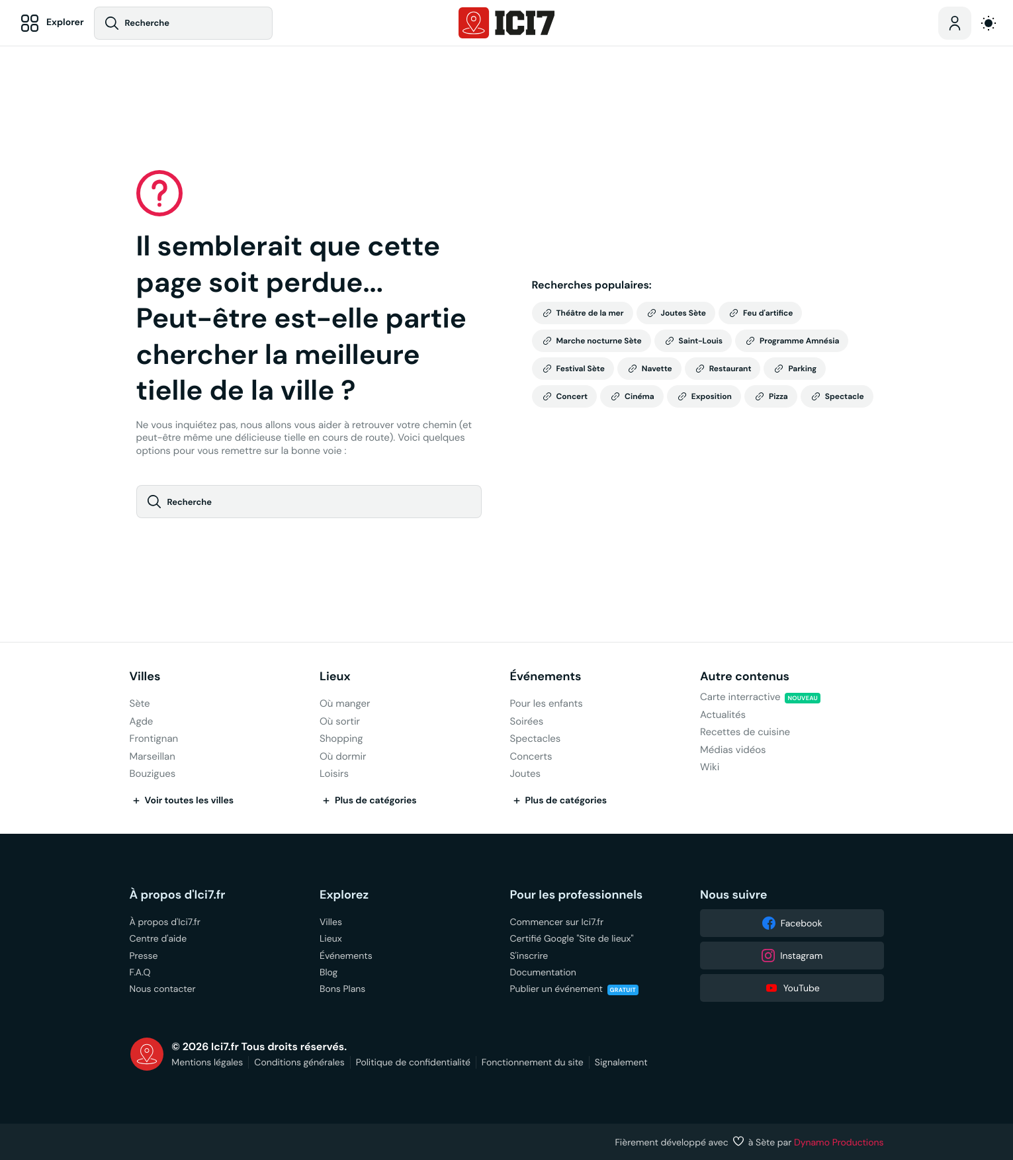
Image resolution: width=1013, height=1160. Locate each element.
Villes (145, 676)
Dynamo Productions (839, 1142)
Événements (546, 676)
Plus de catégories (368, 800)
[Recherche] (183, 23)
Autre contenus (744, 676)
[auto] (988, 23)
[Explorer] (50, 23)
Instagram (791, 955)
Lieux (335, 676)
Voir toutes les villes (182, 800)
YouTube (792, 988)
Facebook (792, 923)
